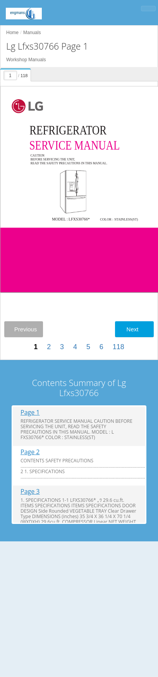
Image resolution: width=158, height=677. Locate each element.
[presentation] (16, 73)
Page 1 (30, 412)
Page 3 (30, 492)
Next (133, 329)
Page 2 (30, 452)
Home (12, 32)
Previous (25, 329)
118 (118, 347)
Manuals (32, 32)
